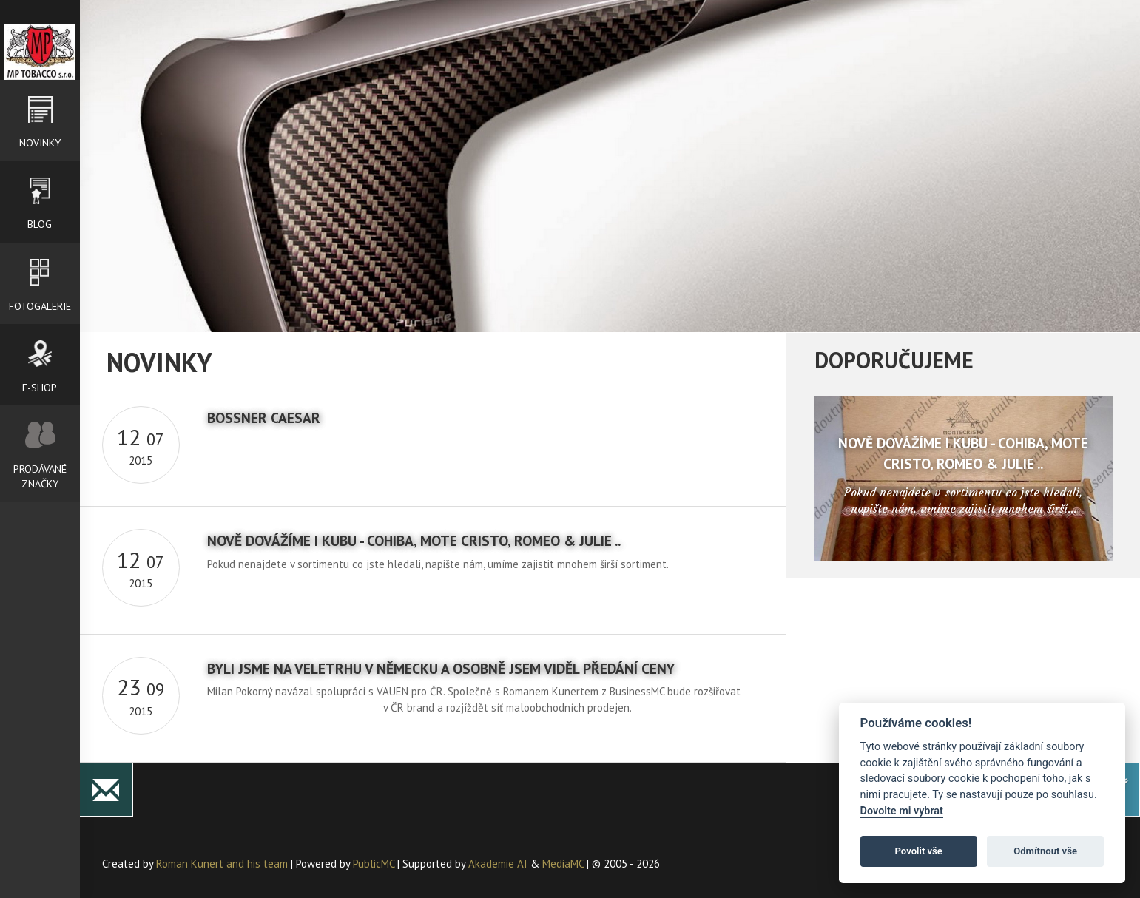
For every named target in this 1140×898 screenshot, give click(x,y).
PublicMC (373, 864)
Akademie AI (497, 864)
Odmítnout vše (1045, 851)
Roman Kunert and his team (223, 864)
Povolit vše (918, 851)
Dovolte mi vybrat (901, 811)
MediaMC (563, 864)
